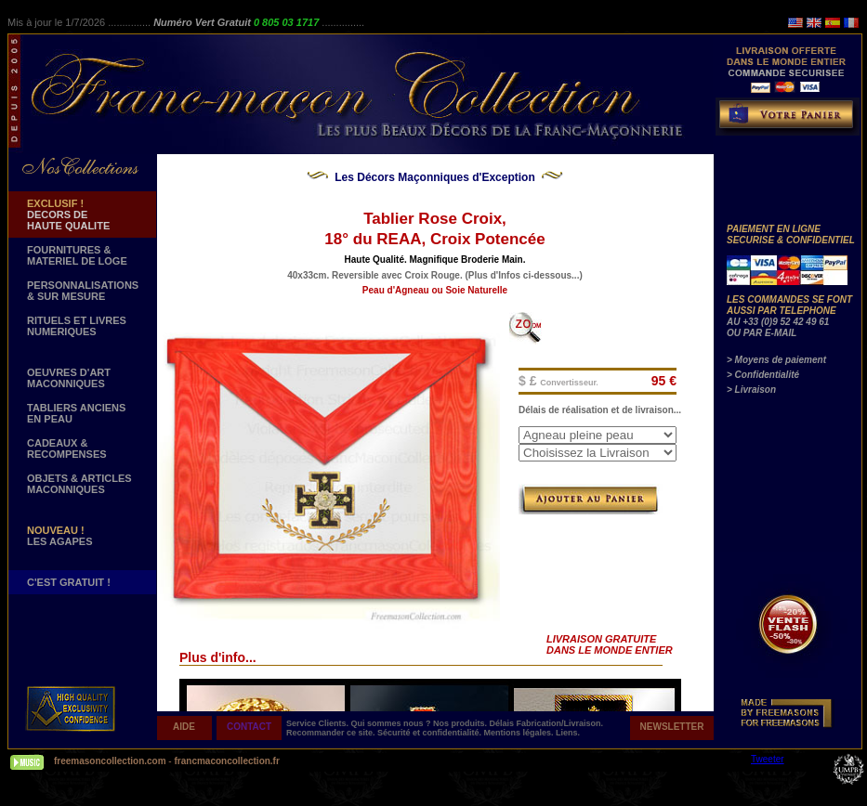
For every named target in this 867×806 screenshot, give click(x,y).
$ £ (558, 380)
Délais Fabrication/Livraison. (547, 723)
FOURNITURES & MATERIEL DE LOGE (77, 255)
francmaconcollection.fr (226, 761)
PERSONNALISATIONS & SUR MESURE (82, 291)
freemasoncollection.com (110, 761)
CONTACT (249, 727)
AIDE (184, 727)
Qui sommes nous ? (392, 723)
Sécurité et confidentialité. (430, 732)
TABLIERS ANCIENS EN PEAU (76, 413)
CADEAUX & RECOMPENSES (67, 448)
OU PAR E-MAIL (761, 333)
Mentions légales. (520, 732)
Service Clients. (318, 723)
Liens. (568, 732)
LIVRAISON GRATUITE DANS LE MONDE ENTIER (609, 644)
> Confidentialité (763, 375)
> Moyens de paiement (776, 360)
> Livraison (751, 389)
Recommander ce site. (331, 732)
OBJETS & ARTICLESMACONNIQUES (79, 484)
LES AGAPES (60, 536)
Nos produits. (461, 723)
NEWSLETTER (672, 727)
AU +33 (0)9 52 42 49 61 (778, 322)
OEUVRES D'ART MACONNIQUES (69, 378)
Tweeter (767, 759)
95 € (664, 380)
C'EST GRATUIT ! (69, 582)
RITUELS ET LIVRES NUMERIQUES (76, 326)
